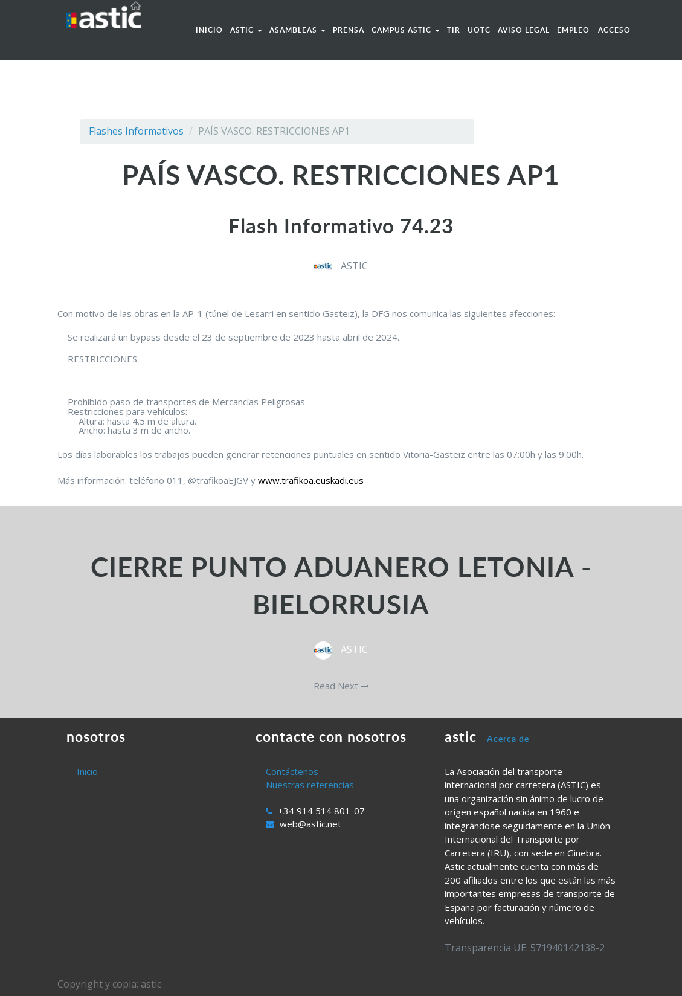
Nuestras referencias (310, 785)
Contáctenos (292, 771)
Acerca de (508, 738)
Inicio (87, 771)
